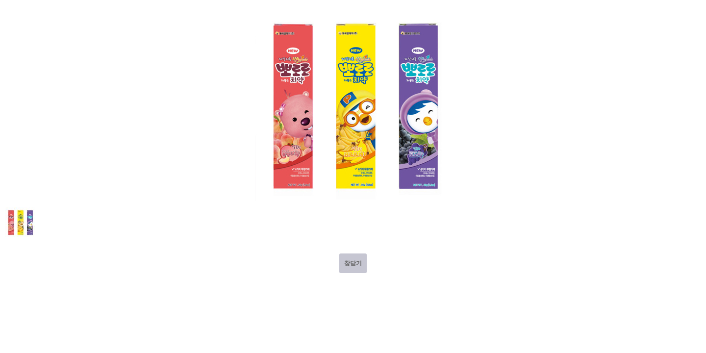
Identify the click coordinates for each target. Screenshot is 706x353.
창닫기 (353, 263)
